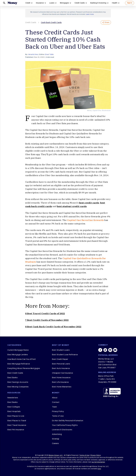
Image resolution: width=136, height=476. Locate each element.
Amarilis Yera (33, 54)
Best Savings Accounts (17, 382)
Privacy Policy (58, 411)
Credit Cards (80, 3)
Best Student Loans (61, 350)
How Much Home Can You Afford (21, 359)
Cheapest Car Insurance (62, 373)
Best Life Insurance (60, 382)
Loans (51, 3)
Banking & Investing (98, 3)
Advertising (57, 434)
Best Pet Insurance (15, 430)
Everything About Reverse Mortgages (23, 368)
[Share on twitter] (105, 350)
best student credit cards (72, 206)
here (99, 469)
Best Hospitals (14, 411)
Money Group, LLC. (56, 455)
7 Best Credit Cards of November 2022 (47, 320)
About (54, 398)
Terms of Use (58, 416)
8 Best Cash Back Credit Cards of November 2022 (53, 326)
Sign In (129, 3)
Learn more (90, 14)
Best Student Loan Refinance (65, 355)
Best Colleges (13, 407)
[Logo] (12, 3)
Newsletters (12, 398)
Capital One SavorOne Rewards (85, 220)
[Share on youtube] (115, 350)
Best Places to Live (15, 416)
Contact (55, 402)
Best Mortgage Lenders (17, 355)
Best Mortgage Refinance (18, 364)
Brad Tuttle (49, 54)
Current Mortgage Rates (18, 350)
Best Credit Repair (60, 359)
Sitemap (55, 439)
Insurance (40, 3)
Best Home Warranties (61, 387)
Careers (55, 443)
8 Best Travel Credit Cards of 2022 (45, 313)
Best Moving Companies (18, 387)
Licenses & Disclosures (62, 430)
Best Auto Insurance (61, 368)
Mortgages (64, 3)
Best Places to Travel (16, 421)
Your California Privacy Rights (65, 425)
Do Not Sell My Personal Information (67, 421)
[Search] (4, 3)
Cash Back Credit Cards (51, 22)
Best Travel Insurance (16, 425)
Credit (27, 3)
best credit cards (89, 202)
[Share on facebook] (100, 350)
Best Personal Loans (61, 364)
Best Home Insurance (61, 378)
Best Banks (12, 378)
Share (105, 22)
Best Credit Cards (15, 373)
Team (54, 407)
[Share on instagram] (110, 350)
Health (114, 3)
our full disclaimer (98, 462)
